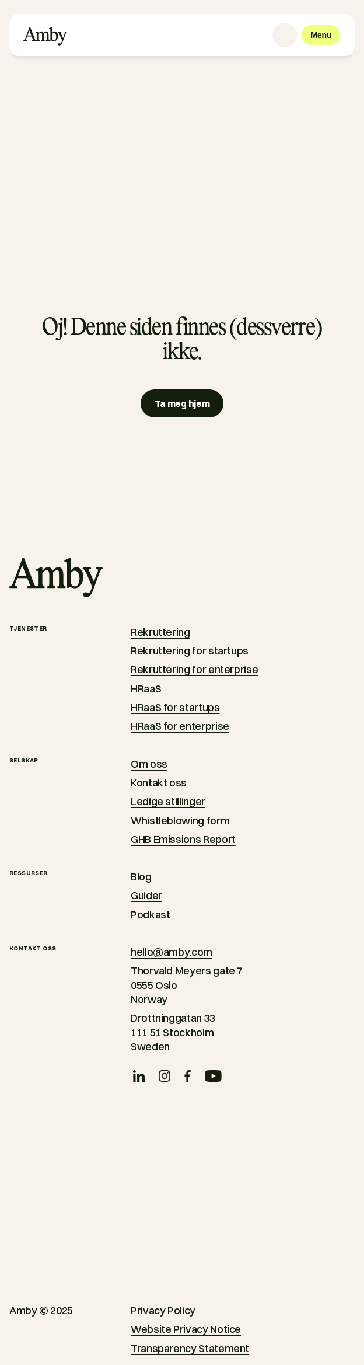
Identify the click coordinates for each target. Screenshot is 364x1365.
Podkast (150, 914)
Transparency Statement (190, 1348)
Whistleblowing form (180, 820)
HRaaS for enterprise (180, 726)
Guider (146, 895)
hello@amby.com (171, 952)
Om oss (149, 764)
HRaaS (146, 688)
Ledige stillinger (168, 801)
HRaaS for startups (175, 707)
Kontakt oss (159, 782)
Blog (141, 876)
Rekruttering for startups (190, 650)
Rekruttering (160, 632)
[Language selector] (284, 35)
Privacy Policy (163, 1310)
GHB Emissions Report (183, 839)
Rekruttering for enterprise (194, 669)
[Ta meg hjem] (182, 403)
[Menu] (321, 35)
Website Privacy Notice (186, 1329)
